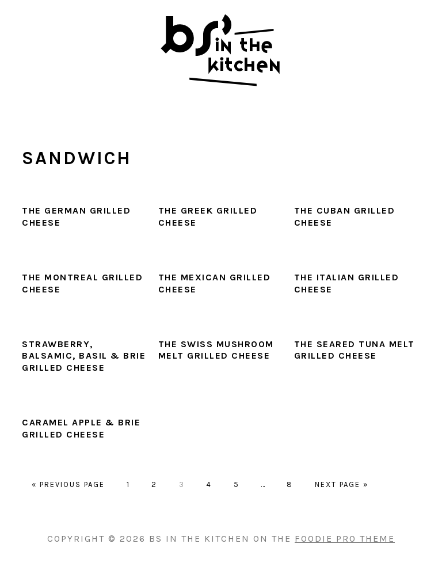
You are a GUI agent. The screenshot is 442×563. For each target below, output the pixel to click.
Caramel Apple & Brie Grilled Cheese (81, 428)
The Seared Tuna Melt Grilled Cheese (354, 350)
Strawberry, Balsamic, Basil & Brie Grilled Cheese (84, 356)
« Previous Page (68, 484)
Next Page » (341, 484)
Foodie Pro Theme (345, 538)
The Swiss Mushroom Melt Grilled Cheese (216, 350)
